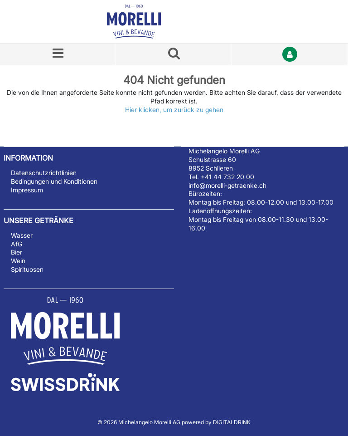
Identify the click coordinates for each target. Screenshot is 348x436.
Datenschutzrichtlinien (44, 172)
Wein (18, 261)
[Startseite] (145, 22)
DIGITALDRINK (232, 422)
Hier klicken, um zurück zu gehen (174, 109)
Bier (16, 252)
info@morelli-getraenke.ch (227, 185)
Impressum (27, 190)
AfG (16, 244)
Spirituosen (27, 269)
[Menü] (58, 54)
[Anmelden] (290, 54)
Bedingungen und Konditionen (54, 181)
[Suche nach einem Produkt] (174, 54)
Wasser (22, 235)
